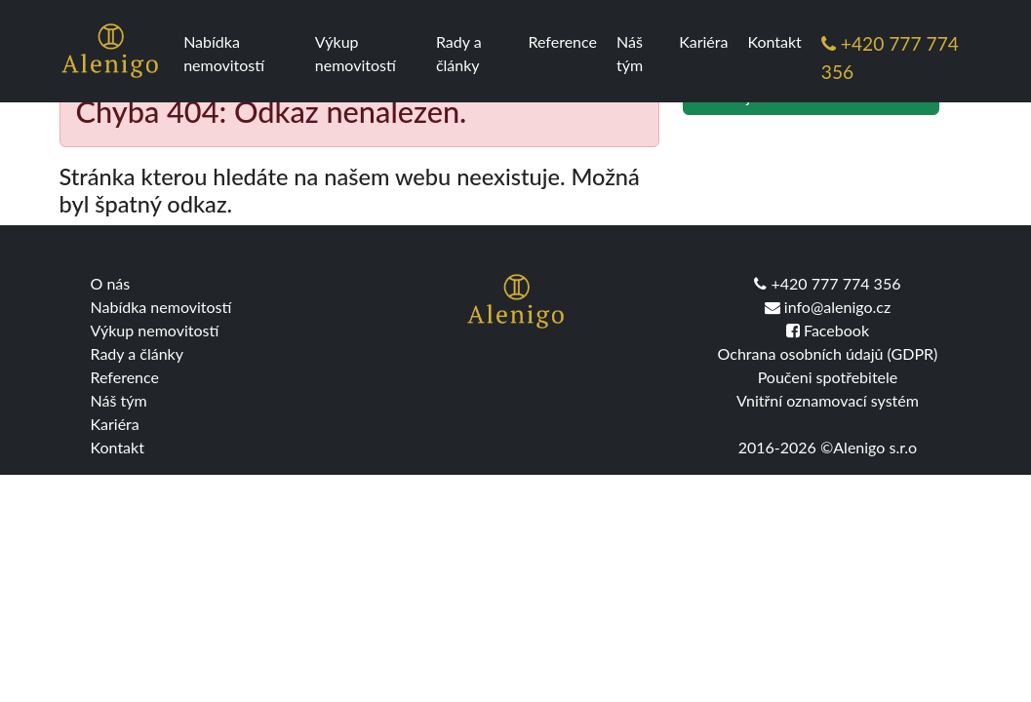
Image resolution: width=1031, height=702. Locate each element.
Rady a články (459, 53)
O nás (111, 283)
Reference (562, 41)
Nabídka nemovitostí (223, 53)
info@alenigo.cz (828, 306)
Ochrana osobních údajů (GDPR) (828, 353)
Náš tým (629, 53)
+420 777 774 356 (890, 57)
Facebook (827, 330)
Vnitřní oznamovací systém (827, 400)
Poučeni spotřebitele (828, 377)
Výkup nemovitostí (355, 53)
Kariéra (703, 41)
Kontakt (774, 41)
